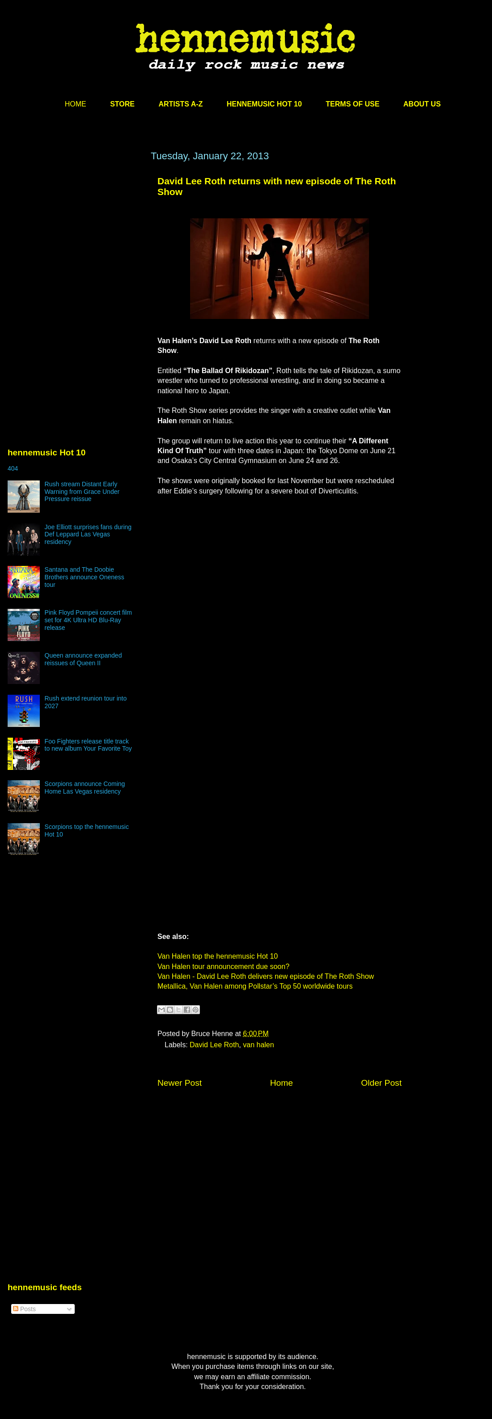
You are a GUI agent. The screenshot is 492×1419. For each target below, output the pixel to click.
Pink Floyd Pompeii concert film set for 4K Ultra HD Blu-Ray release (88, 620)
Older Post (381, 1083)
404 (13, 468)
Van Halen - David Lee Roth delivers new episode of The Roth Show (265, 976)
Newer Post (179, 1083)
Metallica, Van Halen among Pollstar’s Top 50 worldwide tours (254, 986)
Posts (24, 1309)
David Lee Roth (214, 1045)
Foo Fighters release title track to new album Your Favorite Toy (88, 745)
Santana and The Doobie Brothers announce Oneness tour (84, 577)
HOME (75, 104)
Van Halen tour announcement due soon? (223, 966)
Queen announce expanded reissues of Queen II (83, 659)
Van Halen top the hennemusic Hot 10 (217, 956)
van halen (258, 1045)
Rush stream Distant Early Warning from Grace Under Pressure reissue (82, 491)
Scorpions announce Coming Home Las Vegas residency (85, 787)
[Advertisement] (75, 236)
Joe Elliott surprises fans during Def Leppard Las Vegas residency (88, 534)
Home (281, 1083)
